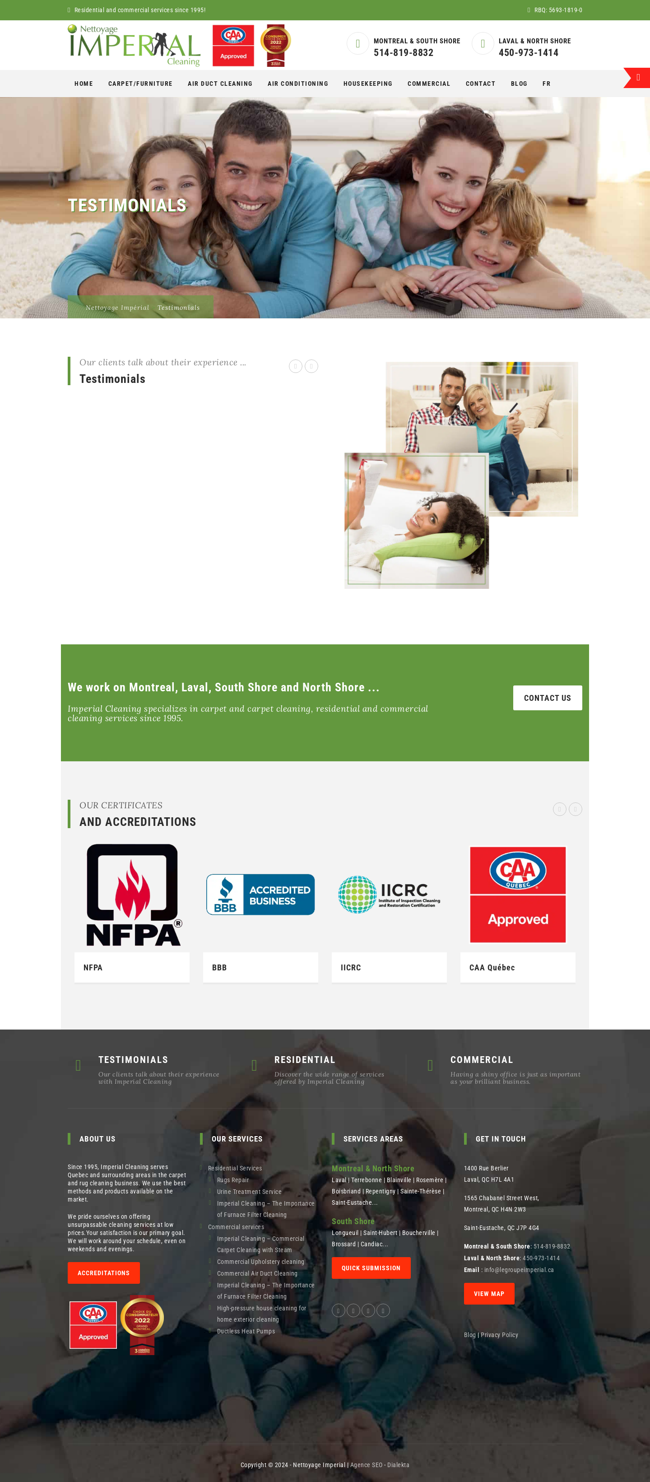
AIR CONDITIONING (298, 83)
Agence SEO (366, 1464)
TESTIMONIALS (133, 1059)
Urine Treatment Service (249, 1191)
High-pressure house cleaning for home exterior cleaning (261, 1314)
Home (83, 83)
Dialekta (398, 1464)
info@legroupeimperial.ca (519, 1269)
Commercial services (236, 1226)
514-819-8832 (403, 52)
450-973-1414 (528, 52)
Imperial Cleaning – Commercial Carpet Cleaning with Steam (261, 1244)
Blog (519, 83)
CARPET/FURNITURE (140, 83)
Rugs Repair (233, 1180)
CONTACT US (547, 698)
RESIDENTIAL (305, 1059)
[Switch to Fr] (546, 83)
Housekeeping (368, 83)
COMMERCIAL (429, 83)
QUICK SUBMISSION (371, 1268)
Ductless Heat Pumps (246, 1331)
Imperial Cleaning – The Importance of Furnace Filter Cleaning (266, 1209)
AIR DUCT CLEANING (220, 83)
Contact (481, 83)
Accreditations (104, 1273)
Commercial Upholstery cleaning (261, 1261)
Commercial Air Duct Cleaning (257, 1273)
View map (489, 1293)
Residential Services (235, 1168)
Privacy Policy (500, 1334)
